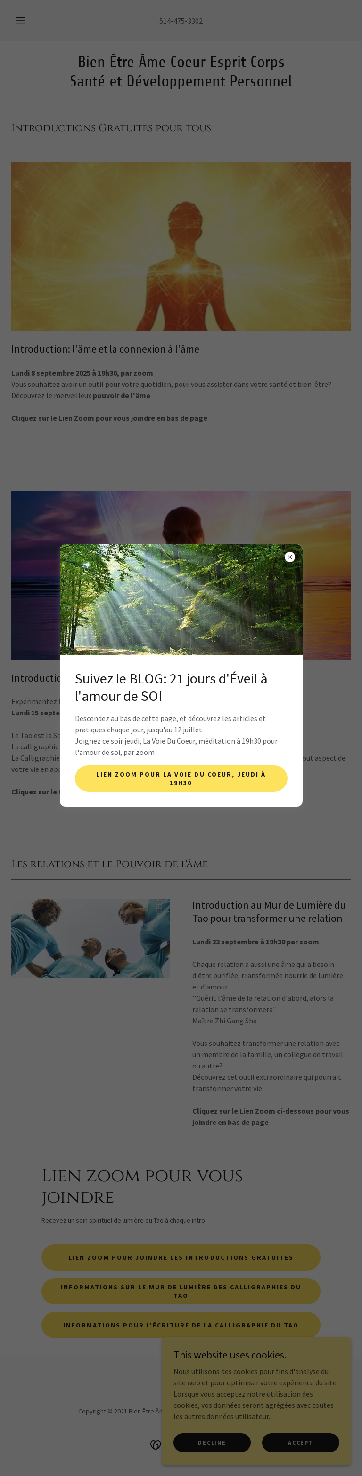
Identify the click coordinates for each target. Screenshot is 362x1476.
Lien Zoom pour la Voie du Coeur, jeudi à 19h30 (180, 778)
